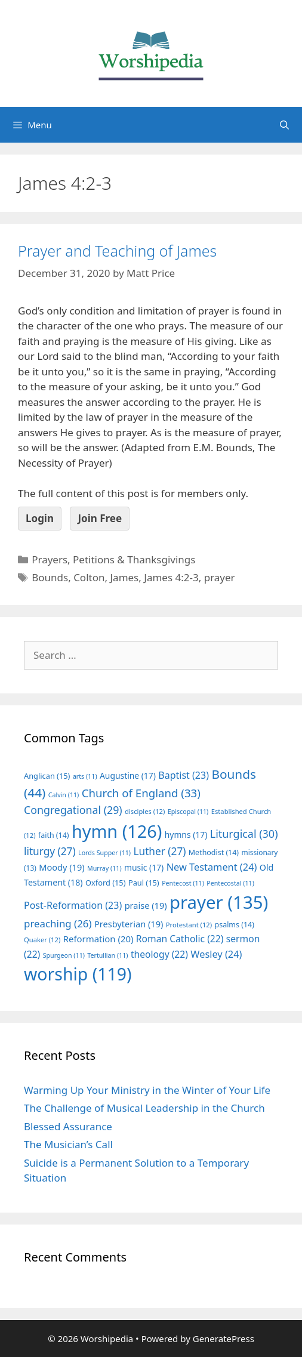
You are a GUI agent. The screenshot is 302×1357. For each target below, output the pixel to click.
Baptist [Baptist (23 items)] (183, 775)
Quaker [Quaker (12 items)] (42, 939)
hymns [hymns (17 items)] (186, 834)
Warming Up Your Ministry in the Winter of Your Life (147, 1090)
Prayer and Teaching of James (117, 250)
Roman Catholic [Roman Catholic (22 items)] (180, 938)
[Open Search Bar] (284, 125)
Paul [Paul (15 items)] (143, 882)
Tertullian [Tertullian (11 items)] (107, 955)
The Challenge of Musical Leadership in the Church (144, 1108)
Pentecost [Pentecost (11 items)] (183, 883)
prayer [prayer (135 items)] (219, 902)
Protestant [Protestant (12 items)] (189, 924)
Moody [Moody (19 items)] (61, 867)
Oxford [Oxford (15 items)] (105, 882)
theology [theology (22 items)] (159, 954)
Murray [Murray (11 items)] (104, 868)
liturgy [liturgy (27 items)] (50, 851)
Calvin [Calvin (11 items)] (63, 795)
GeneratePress (223, 1338)
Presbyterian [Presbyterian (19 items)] (128, 924)
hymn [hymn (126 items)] (117, 831)
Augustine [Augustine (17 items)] (128, 775)
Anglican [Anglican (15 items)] (47, 775)
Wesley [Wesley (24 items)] (216, 954)
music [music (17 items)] (144, 867)
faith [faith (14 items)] (53, 835)
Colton (88, 577)
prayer (219, 577)
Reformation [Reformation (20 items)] (98, 939)
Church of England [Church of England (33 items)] (141, 792)
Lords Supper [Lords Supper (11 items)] (104, 853)
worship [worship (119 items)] (78, 974)
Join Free (100, 518)
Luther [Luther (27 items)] (159, 851)
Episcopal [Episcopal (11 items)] (188, 811)
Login (40, 518)
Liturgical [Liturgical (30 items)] (244, 833)
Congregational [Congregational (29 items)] (73, 810)
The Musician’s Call (68, 1144)
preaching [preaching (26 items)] (58, 923)
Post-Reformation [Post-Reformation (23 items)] (73, 905)
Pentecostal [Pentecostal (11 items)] (230, 883)
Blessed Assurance (68, 1126)
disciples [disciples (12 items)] (145, 811)
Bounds (50, 577)
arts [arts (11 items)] (85, 776)
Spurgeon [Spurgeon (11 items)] (64, 955)
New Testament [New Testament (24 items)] (212, 867)
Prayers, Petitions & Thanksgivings (113, 559)
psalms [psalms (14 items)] (234, 925)
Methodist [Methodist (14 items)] (214, 852)
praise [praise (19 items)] (146, 905)
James (124, 577)
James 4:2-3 (171, 577)
